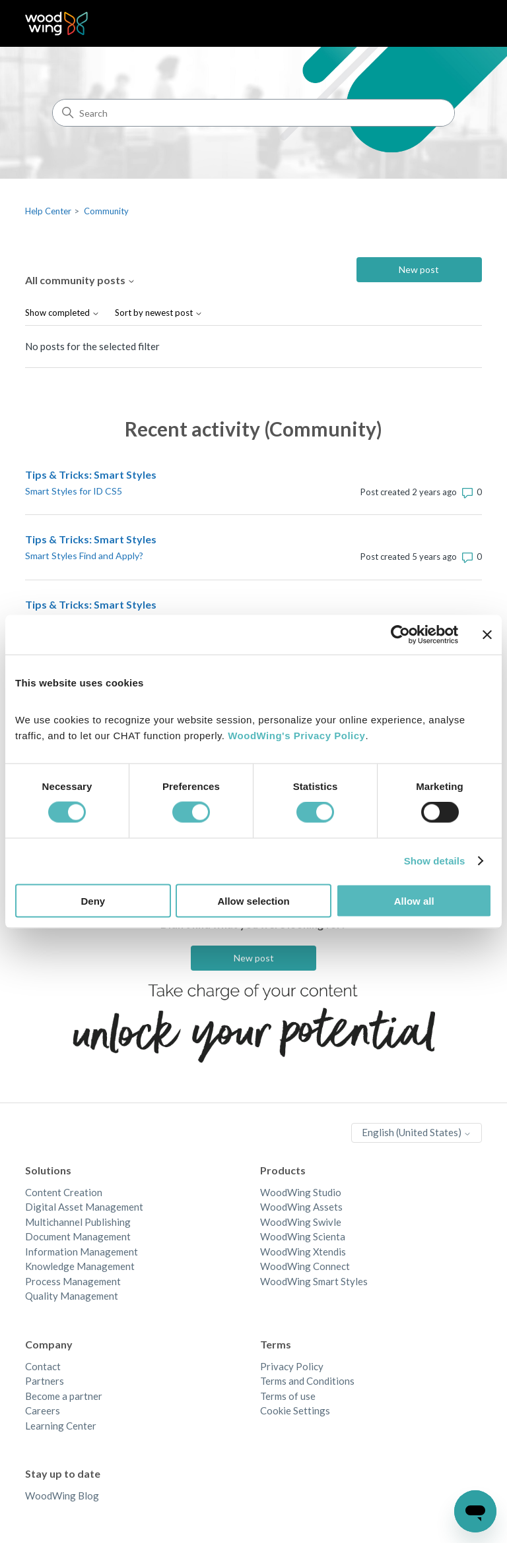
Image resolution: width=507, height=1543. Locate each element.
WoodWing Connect (305, 1266)
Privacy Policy (291, 1366)
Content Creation (63, 1192)
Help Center (48, 211)
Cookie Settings (295, 1410)
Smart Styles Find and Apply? (84, 555)
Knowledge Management (80, 1266)
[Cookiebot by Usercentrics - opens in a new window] (400, 635)
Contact (43, 1366)
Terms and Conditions (307, 1381)
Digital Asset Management (84, 1207)
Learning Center (60, 1426)
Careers (42, 1410)
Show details (434, 860)
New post (419, 269)
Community (106, 211)
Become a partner (63, 1396)
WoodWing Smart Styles (314, 1281)
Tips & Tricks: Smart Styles (90, 474)
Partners (44, 1381)
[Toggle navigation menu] (458, 23)
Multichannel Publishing (78, 1222)
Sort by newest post (159, 313)
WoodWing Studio (300, 1192)
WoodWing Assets (301, 1207)
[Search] (253, 113)
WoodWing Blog (62, 1495)
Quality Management (71, 1296)
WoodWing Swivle (300, 1222)
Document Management (78, 1236)
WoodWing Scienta (302, 1236)
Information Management (81, 1251)
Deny (93, 900)
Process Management (73, 1281)
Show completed (62, 313)
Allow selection (253, 900)
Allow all (414, 900)
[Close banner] (487, 635)
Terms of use (288, 1396)
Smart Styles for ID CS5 (73, 491)
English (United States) (416, 1132)
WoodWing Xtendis (303, 1251)
